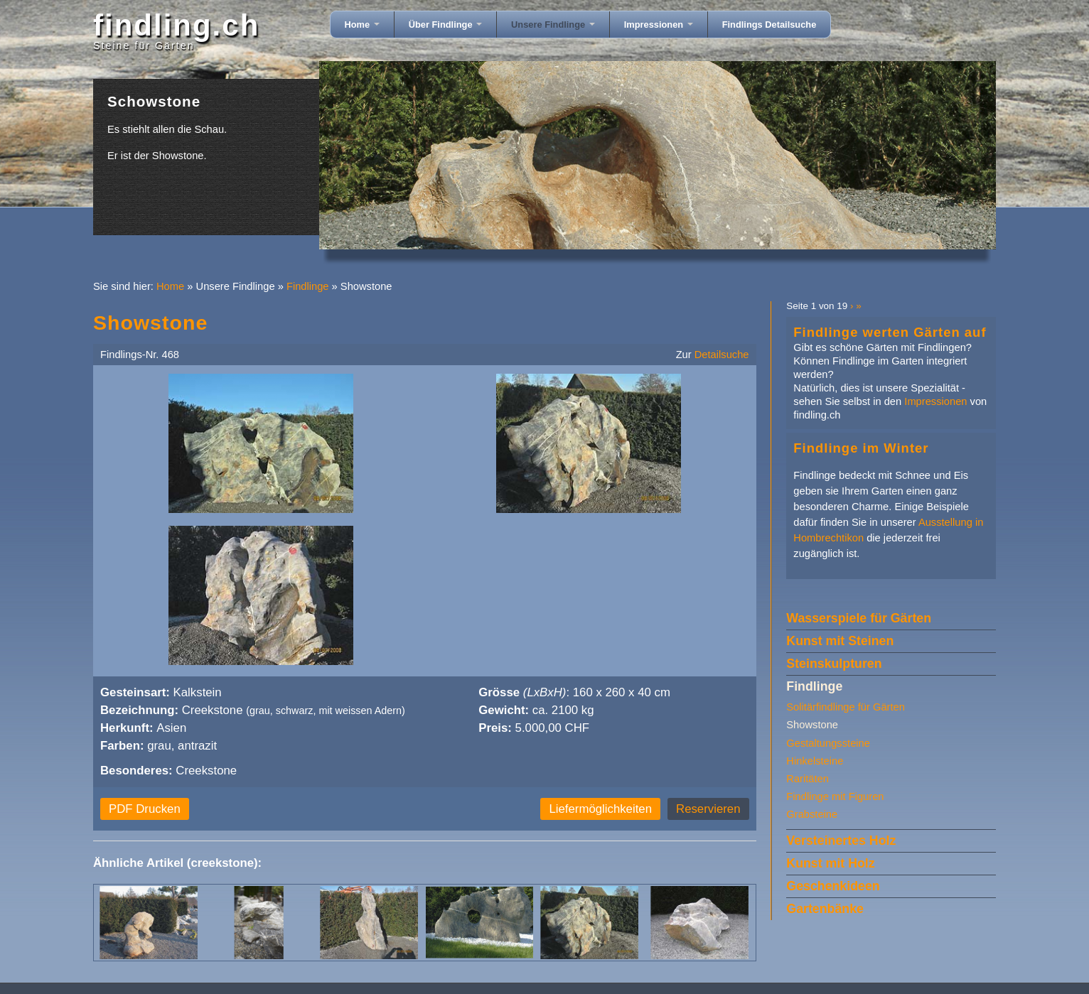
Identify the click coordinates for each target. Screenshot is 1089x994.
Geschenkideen (832, 886)
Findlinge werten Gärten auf (889, 332)
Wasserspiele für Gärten (858, 618)
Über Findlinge (445, 24)
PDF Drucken (145, 809)
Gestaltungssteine (828, 743)
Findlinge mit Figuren (835, 796)
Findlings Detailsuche (769, 24)
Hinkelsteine (814, 761)
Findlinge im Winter (860, 448)
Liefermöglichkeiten (600, 809)
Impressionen (658, 24)
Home (362, 24)
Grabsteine (811, 814)
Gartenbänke (825, 909)
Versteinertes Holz (841, 840)
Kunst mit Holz (830, 863)
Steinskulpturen (833, 664)
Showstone (812, 724)
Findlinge (307, 286)
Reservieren (708, 809)
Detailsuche (721, 354)
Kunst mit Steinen (840, 641)
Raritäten (807, 778)
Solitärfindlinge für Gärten (845, 707)
